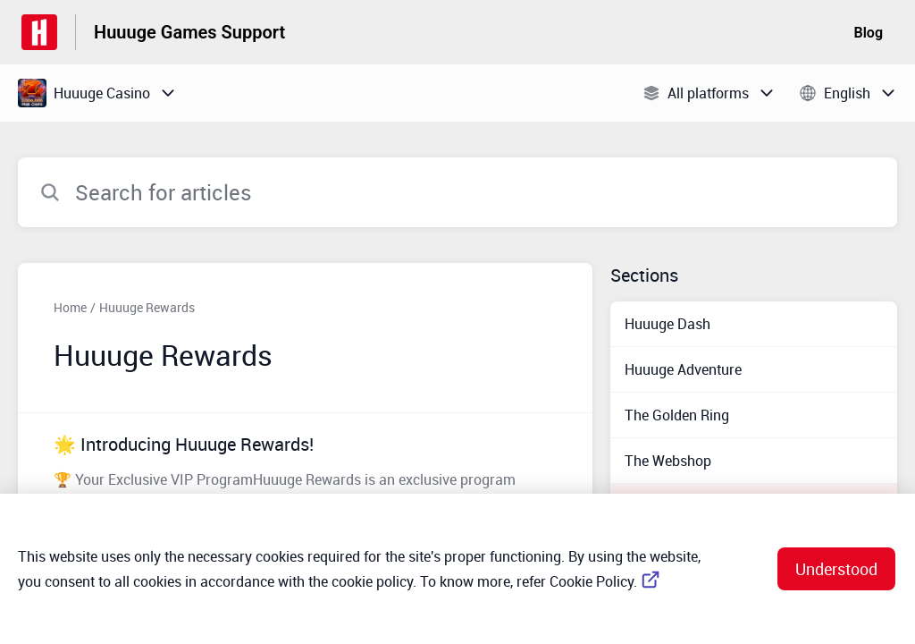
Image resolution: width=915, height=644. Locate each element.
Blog (868, 32)
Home (70, 307)
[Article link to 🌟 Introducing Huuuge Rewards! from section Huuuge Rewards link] (305, 471)
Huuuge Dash (667, 324)
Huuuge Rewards (147, 307)
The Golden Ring (677, 415)
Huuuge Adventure (683, 369)
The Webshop (668, 460)
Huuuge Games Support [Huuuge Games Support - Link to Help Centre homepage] (189, 32)
